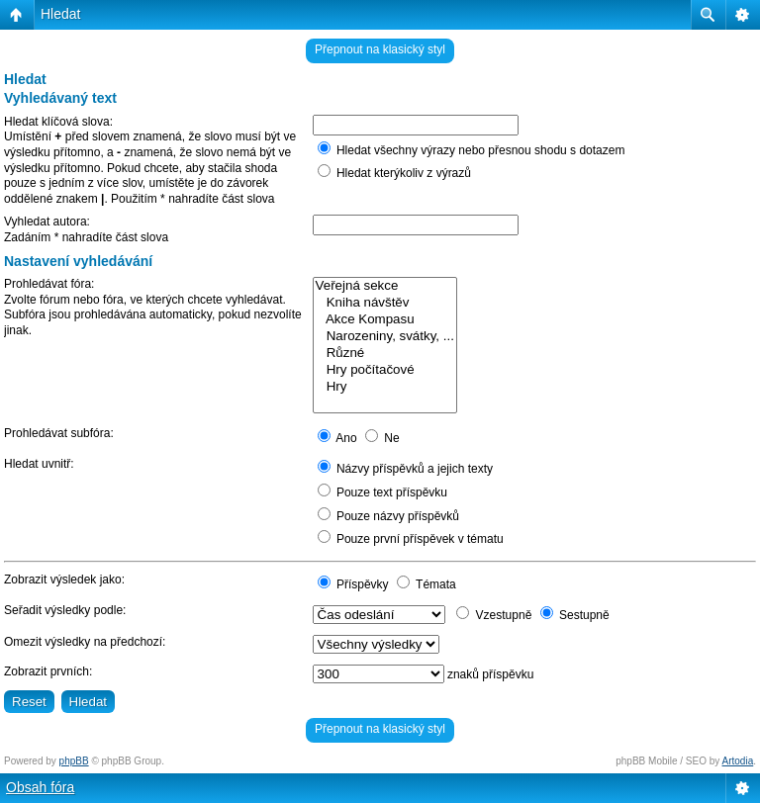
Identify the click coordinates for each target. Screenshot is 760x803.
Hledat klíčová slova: (58, 122)
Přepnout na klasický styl (380, 49)
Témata (426, 584)
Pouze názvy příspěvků (388, 516)
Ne (382, 438)
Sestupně (575, 615)
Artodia (738, 761)
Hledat (60, 14)
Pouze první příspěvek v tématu (411, 539)
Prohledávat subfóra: (59, 433)
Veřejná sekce (385, 286)
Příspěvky (353, 584)
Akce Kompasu (385, 320)
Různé (385, 353)
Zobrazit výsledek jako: (64, 579)
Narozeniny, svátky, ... (385, 336)
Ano (337, 438)
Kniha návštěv (385, 303)
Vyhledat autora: (47, 221)
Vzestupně (493, 615)
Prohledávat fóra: (49, 284)
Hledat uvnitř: (39, 464)
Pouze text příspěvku (382, 492)
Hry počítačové (385, 370)
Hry (385, 387)
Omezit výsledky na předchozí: (84, 642)
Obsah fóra (40, 787)
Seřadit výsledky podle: (65, 610)
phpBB (74, 761)
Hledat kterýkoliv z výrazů (394, 173)
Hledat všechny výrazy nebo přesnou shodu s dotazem (471, 150)
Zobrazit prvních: (48, 671)
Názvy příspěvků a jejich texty (405, 469)
